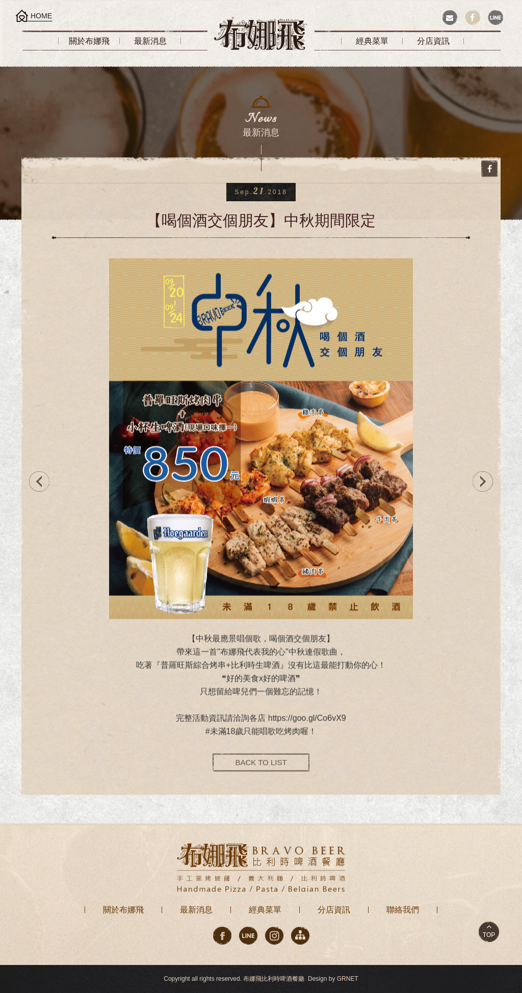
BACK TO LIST (260, 770)
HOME (41, 16)
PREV (36, 481)
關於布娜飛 (123, 909)
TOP (489, 934)
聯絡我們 (402, 909)
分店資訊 (334, 909)
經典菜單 (265, 909)
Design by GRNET (333, 978)
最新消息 (196, 909)
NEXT (485, 481)
